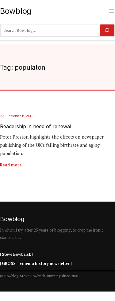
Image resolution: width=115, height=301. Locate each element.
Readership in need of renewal (35, 126)
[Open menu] (111, 11)
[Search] (107, 30)
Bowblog (15, 11)
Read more (11, 165)
